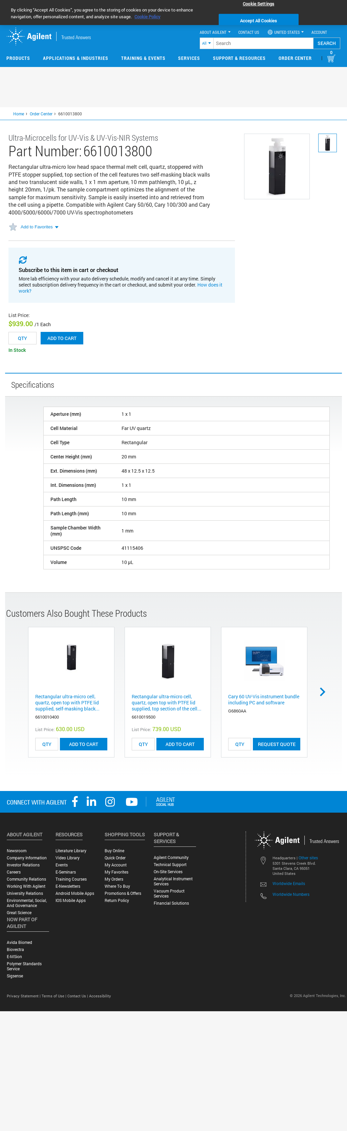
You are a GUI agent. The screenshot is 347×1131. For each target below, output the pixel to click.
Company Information (27, 857)
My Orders (114, 879)
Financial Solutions (171, 903)
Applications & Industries (75, 58)
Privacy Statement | (24, 995)
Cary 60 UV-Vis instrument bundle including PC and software (263, 699)
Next (325, 692)
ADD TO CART (83, 744)
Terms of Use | (54, 995)
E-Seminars (66, 872)
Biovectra (15, 949)
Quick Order (115, 857)
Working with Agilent (26, 886)
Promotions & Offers (123, 893)
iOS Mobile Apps (71, 900)
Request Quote (277, 744)
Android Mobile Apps (75, 893)
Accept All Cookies (258, 21)
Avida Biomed (19, 942)
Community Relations (26, 879)
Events (62, 864)
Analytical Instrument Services (173, 881)
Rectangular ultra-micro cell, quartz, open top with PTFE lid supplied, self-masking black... (67, 702)
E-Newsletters (68, 886)
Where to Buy (117, 886)
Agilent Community (171, 857)
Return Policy (117, 900)
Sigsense (15, 975)
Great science (19, 912)
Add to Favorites (37, 226)
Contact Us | (78, 995)
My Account (116, 864)
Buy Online (114, 850)
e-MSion (14, 956)
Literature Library (71, 850)
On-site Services (168, 871)
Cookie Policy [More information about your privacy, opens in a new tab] (147, 17)
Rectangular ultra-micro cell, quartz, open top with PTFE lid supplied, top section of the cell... (166, 702)
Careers (14, 872)
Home (18, 113)
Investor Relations (23, 864)
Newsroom (16, 850)
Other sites (308, 857)
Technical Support (170, 864)
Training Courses (71, 879)
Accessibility (100, 995)
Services (189, 58)
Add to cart (62, 338)
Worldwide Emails (289, 883)
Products (18, 58)
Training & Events (143, 58)
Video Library (68, 857)
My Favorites (116, 872)
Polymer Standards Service (24, 966)
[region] (173, 12)
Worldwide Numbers (291, 894)
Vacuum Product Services (169, 893)
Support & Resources (239, 58)
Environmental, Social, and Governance (27, 903)
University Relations (25, 893)
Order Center (295, 58)
